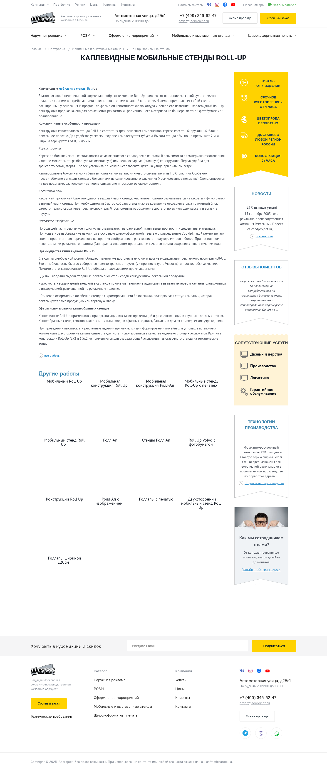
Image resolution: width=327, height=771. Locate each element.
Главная (36, 49)
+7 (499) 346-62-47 (198, 15)
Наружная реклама (49, 35)
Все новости (264, 236)
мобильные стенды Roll (75, 88)
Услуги (80, 4)
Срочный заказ (278, 18)
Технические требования (51, 716)
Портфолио (61, 4)
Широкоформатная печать (272, 35)
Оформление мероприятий (133, 35)
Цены (94, 4)
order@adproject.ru (194, 21)
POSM (87, 35)
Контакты (128, 4)
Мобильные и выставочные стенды (203, 35)
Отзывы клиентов (261, 267)
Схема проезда (240, 18)
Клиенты (109, 4)
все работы (52, 356)
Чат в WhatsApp (284, 5)
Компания (39, 4)
